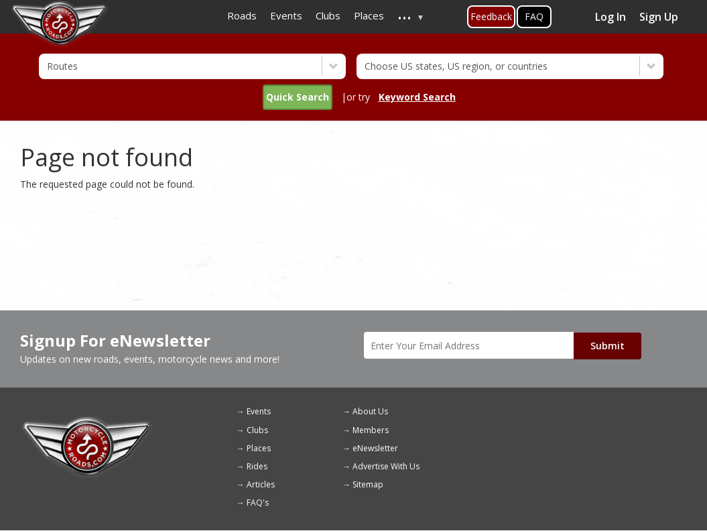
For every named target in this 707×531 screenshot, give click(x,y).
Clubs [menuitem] (328, 15)
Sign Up (658, 16)
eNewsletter (375, 448)
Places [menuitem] (369, 15)
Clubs (257, 430)
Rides (257, 466)
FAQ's (258, 502)
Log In (610, 16)
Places (259, 448)
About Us (370, 411)
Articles (261, 484)
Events (259, 411)
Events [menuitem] (286, 15)
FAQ (534, 16)
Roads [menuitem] (242, 15)
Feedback (491, 16)
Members (370, 430)
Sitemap (367, 484)
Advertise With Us (386, 466)
